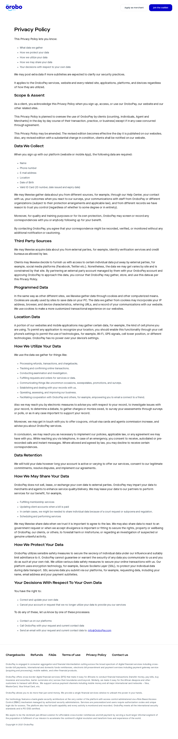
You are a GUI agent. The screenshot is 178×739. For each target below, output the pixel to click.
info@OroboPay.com (99, 630)
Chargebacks (15, 655)
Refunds (37, 655)
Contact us (120, 655)
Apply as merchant (134, 8)
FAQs (52, 655)
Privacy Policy (96, 655)
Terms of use (71, 655)
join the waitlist (160, 8)
